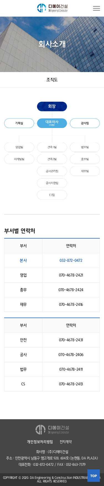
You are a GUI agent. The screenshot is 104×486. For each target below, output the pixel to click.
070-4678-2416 (71, 304)
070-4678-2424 (71, 290)
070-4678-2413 (71, 384)
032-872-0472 (71, 260)
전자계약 (66, 442)
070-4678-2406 (71, 355)
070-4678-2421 (71, 275)
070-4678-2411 (70, 369)
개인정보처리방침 (40, 442)
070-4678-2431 (71, 340)
